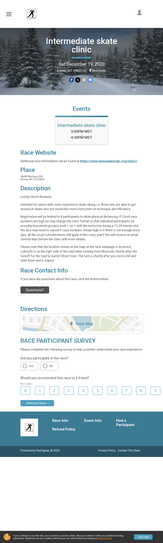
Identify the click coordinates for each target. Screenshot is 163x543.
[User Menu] (139, 12)
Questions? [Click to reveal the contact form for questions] (35, 290)
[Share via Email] (84, 80)
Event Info (93, 421)
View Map (81, 323)
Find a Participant (125, 423)
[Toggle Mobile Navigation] (8, 14)
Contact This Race (129, 450)
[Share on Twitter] (77, 80)
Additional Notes (36, 403)
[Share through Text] (90, 80)
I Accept (143, 537)
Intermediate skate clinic (81, 45)
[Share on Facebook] (71, 80)
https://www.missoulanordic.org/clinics (108, 161)
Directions (99, 70)
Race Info (60, 421)
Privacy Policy (107, 450)
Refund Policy (63, 429)
